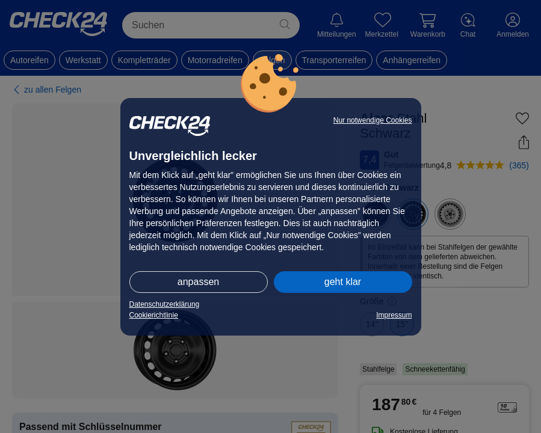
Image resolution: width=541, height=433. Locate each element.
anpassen (198, 282)
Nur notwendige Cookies (372, 120)
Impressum (394, 315)
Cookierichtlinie (153, 315)
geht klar (342, 282)
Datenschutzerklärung (164, 304)
